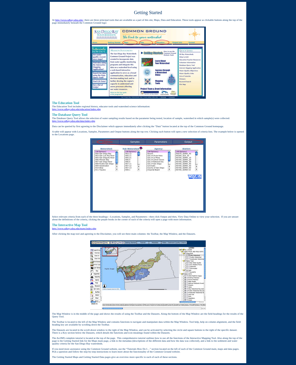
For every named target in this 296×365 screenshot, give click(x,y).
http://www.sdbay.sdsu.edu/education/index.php (76, 109)
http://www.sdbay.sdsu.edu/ (69, 19)
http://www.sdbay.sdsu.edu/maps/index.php (74, 228)
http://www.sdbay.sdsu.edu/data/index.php (73, 121)
